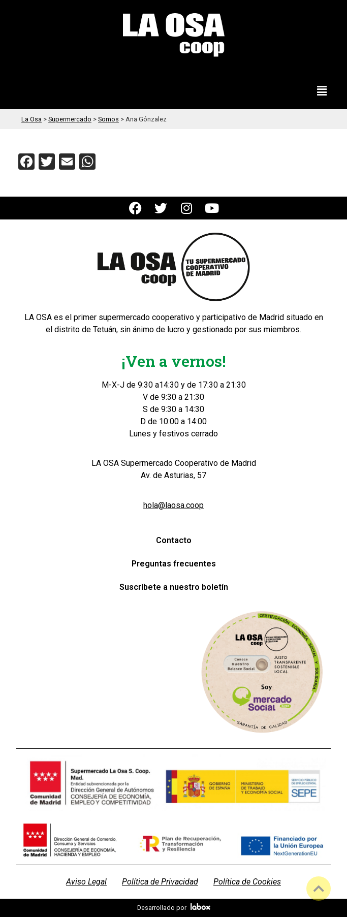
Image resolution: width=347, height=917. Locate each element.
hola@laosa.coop (173, 505)
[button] (322, 91)
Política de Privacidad (160, 882)
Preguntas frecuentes (174, 563)
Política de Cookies (247, 882)
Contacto (174, 540)
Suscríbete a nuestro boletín (173, 587)
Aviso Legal (86, 882)
